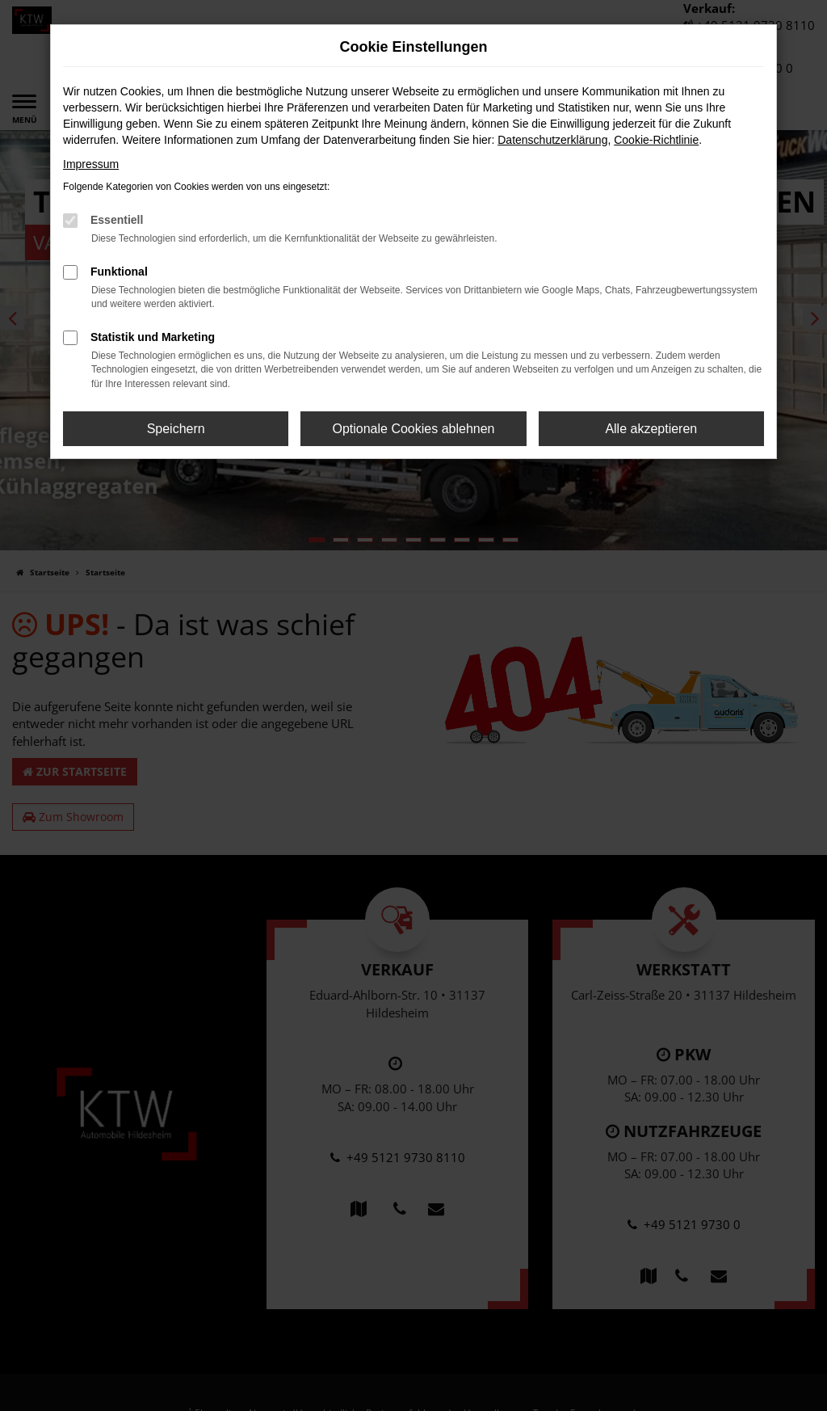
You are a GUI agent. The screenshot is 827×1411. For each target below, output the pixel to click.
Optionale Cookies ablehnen (413, 429)
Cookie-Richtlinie (656, 139)
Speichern (176, 429)
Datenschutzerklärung (552, 139)
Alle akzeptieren (651, 429)
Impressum (91, 164)
